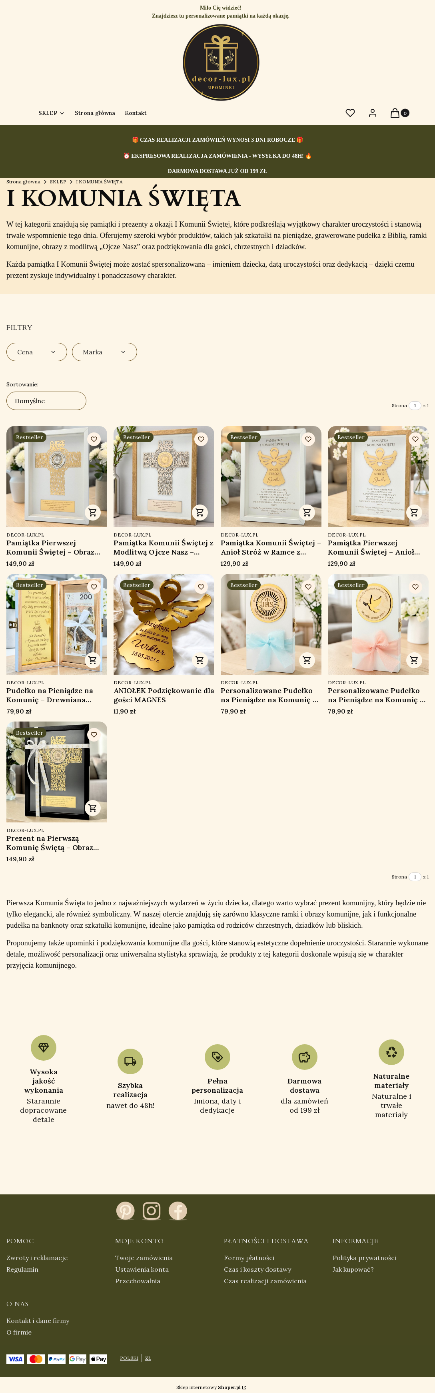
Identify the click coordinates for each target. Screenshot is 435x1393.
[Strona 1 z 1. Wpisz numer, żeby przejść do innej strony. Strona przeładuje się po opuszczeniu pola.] (415, 405)
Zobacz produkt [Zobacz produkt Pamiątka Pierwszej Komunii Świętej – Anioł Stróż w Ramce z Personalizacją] (414, 513)
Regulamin (22, 1269)
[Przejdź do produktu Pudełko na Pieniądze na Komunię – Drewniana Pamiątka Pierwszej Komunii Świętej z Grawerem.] (56, 624)
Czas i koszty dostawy (257, 1269)
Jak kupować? (353, 1269)
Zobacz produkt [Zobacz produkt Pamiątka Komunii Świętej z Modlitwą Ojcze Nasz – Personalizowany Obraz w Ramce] (200, 513)
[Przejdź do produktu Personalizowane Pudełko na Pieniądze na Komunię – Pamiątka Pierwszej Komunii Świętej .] (271, 624)
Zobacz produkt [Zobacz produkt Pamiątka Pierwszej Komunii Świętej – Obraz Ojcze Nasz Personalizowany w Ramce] (93, 513)
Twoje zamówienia (144, 1258)
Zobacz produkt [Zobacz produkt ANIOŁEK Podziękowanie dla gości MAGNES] (200, 660)
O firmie (19, 1332)
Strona (399, 405)
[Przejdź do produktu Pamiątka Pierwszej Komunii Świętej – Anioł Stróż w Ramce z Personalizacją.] (378, 476)
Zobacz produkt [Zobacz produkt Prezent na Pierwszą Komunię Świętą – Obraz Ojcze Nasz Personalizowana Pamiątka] (93, 808)
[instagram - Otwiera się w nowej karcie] (152, 1211)
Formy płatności (249, 1258)
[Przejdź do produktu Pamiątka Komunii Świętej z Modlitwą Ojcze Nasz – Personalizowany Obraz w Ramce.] (164, 476)
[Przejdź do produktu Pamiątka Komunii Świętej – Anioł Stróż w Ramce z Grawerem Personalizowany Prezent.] (271, 476)
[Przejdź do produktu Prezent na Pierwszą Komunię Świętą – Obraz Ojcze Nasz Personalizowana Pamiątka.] (56, 772)
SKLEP (58, 182)
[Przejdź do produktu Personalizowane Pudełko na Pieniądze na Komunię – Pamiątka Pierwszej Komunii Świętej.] (378, 624)
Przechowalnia (137, 1281)
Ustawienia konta (142, 1269)
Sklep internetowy (208, 1387)
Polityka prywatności (364, 1258)
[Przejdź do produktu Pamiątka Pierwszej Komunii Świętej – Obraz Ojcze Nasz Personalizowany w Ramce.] (56, 476)
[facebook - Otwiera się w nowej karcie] (178, 1211)
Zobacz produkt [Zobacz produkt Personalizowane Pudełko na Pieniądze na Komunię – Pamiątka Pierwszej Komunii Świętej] (307, 660)
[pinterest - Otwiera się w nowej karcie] (125, 1211)
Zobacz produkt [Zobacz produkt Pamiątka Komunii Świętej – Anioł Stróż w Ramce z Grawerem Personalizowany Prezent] (307, 513)
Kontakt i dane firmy (37, 1321)
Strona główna (23, 182)
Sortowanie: (22, 384)
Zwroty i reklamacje (37, 1258)
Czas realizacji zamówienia (265, 1281)
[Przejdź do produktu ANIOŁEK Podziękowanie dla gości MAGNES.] (164, 624)
